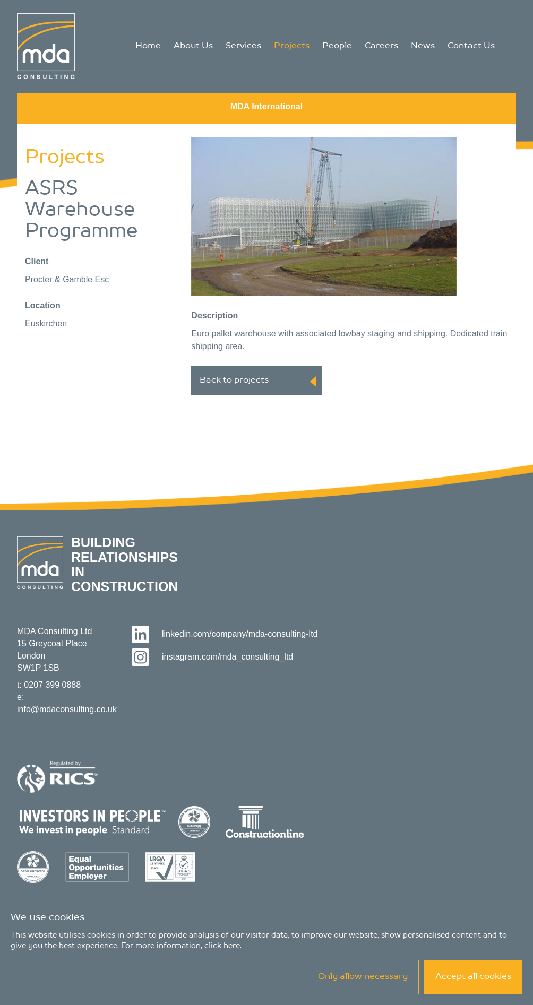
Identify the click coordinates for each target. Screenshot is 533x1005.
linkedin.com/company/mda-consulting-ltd (225, 633)
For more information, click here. (181, 946)
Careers (381, 46)
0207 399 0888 (52, 684)
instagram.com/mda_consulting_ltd (213, 656)
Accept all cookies (473, 977)
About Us (193, 46)
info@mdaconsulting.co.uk (67, 709)
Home (148, 46)
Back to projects (258, 381)
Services (243, 46)
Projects (292, 46)
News (423, 46)
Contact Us (471, 46)
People (337, 46)
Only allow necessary (363, 977)
